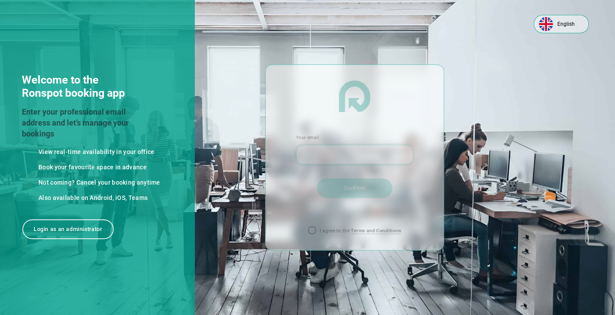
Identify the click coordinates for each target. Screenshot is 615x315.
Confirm (354, 188)
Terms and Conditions (376, 231)
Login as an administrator (68, 229)
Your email (307, 137)
